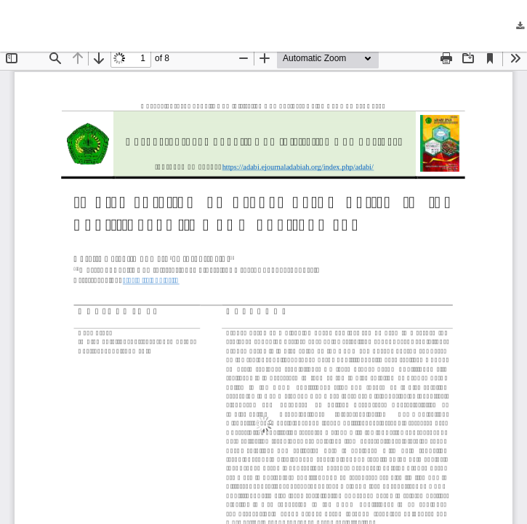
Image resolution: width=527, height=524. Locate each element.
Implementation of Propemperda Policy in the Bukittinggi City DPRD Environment (208, 26)
